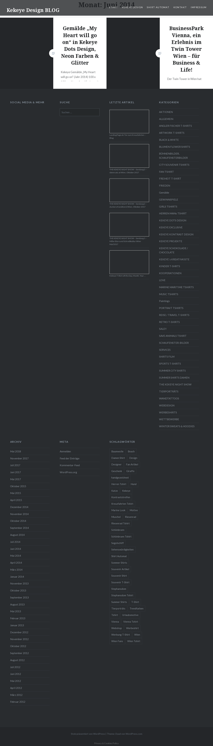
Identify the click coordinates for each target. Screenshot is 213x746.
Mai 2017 (15, 479)
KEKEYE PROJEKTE (170, 241)
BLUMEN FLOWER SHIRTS (174, 146)
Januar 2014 (17, 576)
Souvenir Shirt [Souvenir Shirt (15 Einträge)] (119, 575)
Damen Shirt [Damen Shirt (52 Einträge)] (118, 457)
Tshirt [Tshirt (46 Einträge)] (114, 614)
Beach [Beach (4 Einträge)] (131, 451)
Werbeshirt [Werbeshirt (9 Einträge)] (132, 628)
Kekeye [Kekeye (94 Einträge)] (126, 490)
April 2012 (16, 687)
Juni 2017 (15, 472)
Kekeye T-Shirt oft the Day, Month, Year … (127, 275)
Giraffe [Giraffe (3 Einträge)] (130, 471)
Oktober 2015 (18, 486)
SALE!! (163, 328)
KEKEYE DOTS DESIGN (172, 220)
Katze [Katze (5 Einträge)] (114, 490)
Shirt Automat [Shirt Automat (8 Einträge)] (119, 556)
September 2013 (19, 597)
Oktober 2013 (18, 590)
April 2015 (16, 499)
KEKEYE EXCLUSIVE (171, 227)
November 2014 (19, 513)
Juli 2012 (15, 667)
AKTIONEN (166, 111)
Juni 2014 (15, 548)
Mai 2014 (15, 555)
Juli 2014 (15, 541)
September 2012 (19, 653)
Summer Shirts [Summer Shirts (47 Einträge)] (119, 601)
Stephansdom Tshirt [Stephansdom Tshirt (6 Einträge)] (122, 595)
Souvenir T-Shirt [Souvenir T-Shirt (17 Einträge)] (120, 582)
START (113, 7)
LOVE (162, 280)
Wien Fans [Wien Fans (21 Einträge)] (117, 641)
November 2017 (19, 458)
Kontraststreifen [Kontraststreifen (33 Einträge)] (120, 497)
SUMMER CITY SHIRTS (172, 370)
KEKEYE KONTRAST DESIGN (176, 234)
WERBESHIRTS (168, 412)
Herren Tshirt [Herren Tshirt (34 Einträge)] (118, 484)
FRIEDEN (164, 185)
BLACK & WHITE (169, 139)
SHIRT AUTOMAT (158, 7)
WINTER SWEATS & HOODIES (177, 426)
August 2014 (17, 534)
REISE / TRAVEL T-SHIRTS (174, 314)
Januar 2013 (17, 625)
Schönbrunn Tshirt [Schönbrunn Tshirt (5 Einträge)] (121, 536)
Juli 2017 (15, 465)
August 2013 (17, 604)
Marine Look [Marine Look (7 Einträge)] (118, 510)
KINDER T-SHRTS (169, 266)
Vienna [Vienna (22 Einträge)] (115, 621)
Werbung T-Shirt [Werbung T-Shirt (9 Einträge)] (120, 634)
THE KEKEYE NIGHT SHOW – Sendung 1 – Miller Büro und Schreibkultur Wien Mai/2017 (128, 241)
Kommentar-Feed (70, 465)
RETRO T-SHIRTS (169, 321)
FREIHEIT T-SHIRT (170, 178)
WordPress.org (68, 472)
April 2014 (16, 562)
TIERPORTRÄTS (168, 391)
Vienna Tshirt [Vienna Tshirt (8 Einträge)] (130, 621)
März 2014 (16, 569)
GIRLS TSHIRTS (168, 206)
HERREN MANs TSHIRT (173, 213)
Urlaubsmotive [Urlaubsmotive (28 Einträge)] (130, 614)
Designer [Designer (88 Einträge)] (116, 464)
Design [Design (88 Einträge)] (133, 457)
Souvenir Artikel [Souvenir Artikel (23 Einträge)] (120, 569)
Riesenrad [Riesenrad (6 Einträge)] (130, 516)
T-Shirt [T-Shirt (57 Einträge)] (135, 601)
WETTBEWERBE (169, 419)
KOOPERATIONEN (170, 273)
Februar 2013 (17, 618)
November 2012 (19, 639)
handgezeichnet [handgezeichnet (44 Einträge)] (120, 477)
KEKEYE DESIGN (132, 7)
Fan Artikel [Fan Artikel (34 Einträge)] (132, 464)
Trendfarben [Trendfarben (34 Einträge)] (136, 608)
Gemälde (164, 192)
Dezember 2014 (19, 506)
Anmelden (65, 451)
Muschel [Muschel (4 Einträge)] (116, 516)
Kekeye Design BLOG (33, 10)
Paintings (164, 300)
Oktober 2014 (18, 520)
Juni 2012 (15, 673)
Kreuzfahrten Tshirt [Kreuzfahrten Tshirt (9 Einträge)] (122, 503)
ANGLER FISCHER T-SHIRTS (175, 125)
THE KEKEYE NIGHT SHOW (175, 384)
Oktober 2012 (18, 646)
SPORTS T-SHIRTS (170, 363)
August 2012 (17, 660)
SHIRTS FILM (166, 356)
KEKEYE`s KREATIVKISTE (174, 259)
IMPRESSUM (198, 7)
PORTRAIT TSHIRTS (171, 307)
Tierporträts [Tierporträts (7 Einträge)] (118, 608)
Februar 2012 (17, 701)
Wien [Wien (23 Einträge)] (137, 634)
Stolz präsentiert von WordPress (88, 733)
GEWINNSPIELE (168, 199)
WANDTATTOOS (169, 398)
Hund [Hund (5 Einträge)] (133, 484)
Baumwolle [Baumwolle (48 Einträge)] (117, 451)
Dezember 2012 (19, 632)
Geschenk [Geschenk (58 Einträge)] (116, 471)
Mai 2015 (15, 493)
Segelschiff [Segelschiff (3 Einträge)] (117, 542)
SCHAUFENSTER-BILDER (174, 342)
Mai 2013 (15, 611)
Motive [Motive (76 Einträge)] (134, 510)
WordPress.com (134, 733)
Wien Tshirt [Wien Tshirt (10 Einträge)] (133, 641)
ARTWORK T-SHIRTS (171, 132)
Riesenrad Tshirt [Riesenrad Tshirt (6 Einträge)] (120, 523)
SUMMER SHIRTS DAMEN (174, 377)
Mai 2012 (15, 680)
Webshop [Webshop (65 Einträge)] (116, 628)
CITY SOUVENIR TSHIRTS (174, 164)
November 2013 (19, 583)
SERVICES (165, 349)
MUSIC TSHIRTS (168, 294)
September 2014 (19, 527)
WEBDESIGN (166, 405)
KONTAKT (180, 7)
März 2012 (16, 694)
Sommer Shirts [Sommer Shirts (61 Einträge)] (119, 562)
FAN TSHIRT (166, 171)
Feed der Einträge (69, 458)
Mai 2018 (15, 451)
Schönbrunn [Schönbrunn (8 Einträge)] (117, 529)
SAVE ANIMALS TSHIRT (173, 335)
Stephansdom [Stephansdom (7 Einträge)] (118, 588)
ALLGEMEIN (166, 118)
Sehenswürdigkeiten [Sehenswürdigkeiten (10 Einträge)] (122, 549)
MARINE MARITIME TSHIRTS (176, 287)
